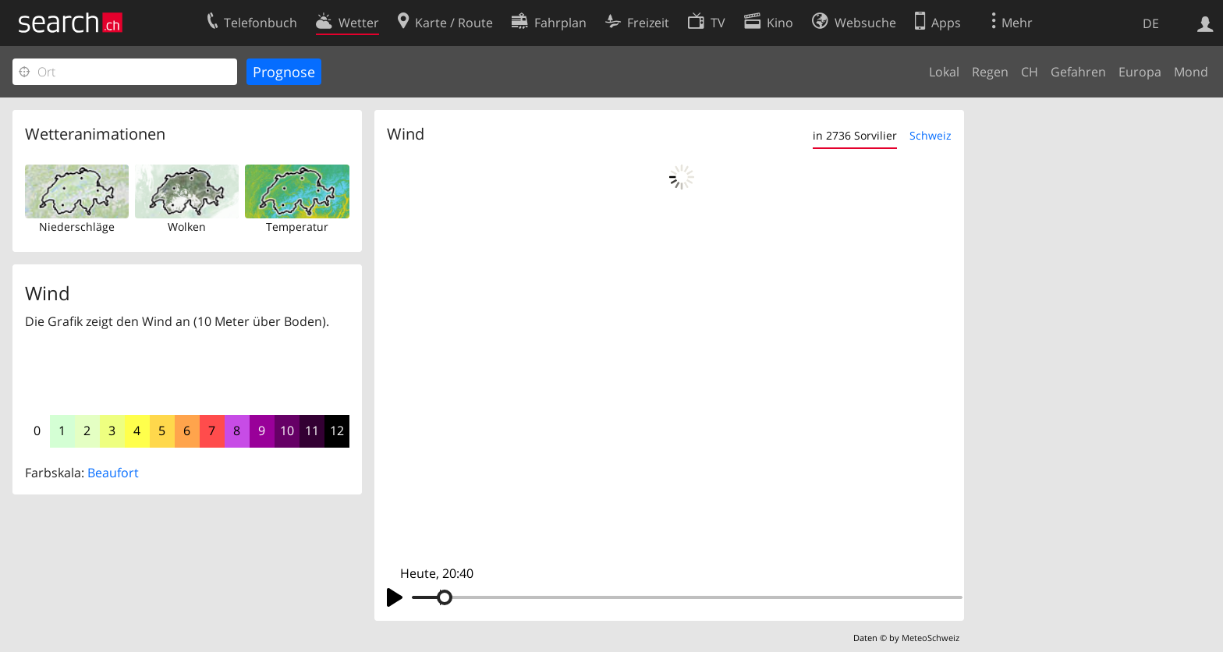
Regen (990, 71)
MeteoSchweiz (930, 637)
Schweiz (930, 135)
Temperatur (297, 226)
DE (1151, 23)
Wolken (187, 226)
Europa (1139, 71)
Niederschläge (77, 226)
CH (1029, 71)
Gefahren (1078, 71)
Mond (1191, 71)
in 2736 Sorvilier (855, 135)
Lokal (944, 71)
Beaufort (113, 472)
